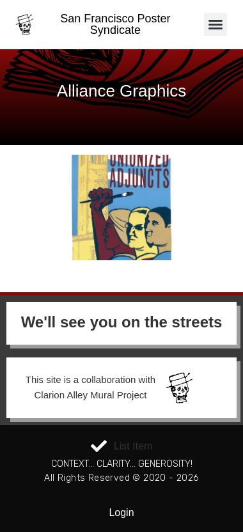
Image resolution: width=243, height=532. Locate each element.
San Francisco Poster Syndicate (115, 24)
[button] (215, 24)
